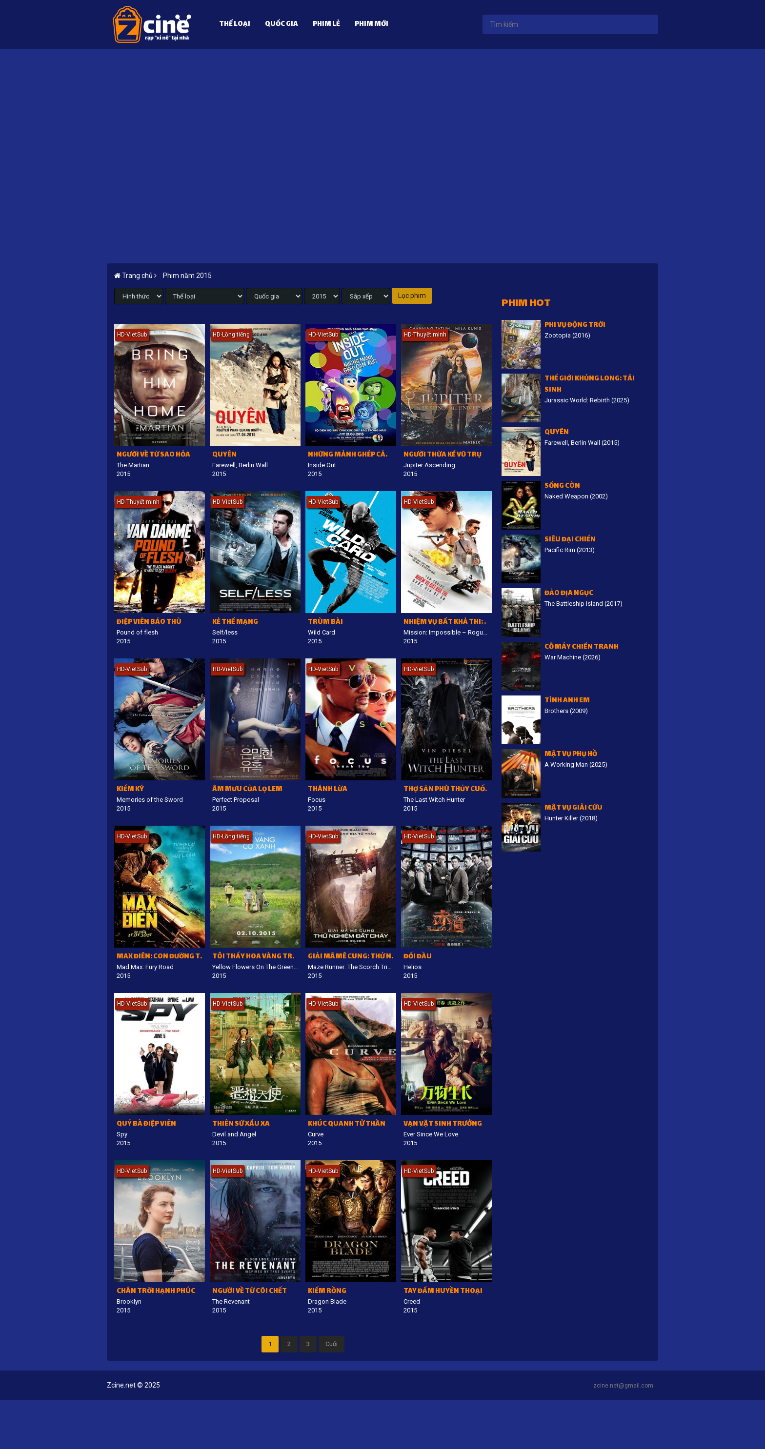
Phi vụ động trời (574, 325)
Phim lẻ (326, 24)
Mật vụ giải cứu (573, 808)
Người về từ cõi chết (249, 1291)
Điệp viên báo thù (149, 622)
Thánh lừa (327, 789)
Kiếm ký (130, 789)
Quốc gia (281, 24)
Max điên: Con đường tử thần (161, 957)
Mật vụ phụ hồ (570, 754)
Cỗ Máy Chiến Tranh (581, 647)
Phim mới (371, 24)
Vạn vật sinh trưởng (442, 1124)
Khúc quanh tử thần (346, 1124)
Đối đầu (417, 957)
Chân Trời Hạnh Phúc (156, 1291)
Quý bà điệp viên (146, 1124)
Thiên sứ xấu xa (241, 1124)
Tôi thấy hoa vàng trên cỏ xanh (256, 957)
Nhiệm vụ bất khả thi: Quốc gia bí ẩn (447, 622)
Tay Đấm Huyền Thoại (443, 1291)
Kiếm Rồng (327, 1291)
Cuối (331, 1344)
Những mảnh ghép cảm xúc (352, 455)
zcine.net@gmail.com (623, 1385)
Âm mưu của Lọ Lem (247, 789)
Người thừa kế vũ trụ (442, 455)
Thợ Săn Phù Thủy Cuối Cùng (447, 789)
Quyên (224, 455)
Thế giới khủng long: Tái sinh (589, 385)
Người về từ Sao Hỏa (153, 455)
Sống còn (562, 486)
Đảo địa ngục (568, 593)
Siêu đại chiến (570, 540)
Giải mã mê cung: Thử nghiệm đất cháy (352, 957)
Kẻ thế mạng (235, 622)
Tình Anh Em (567, 701)
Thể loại (234, 24)
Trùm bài (325, 622)
